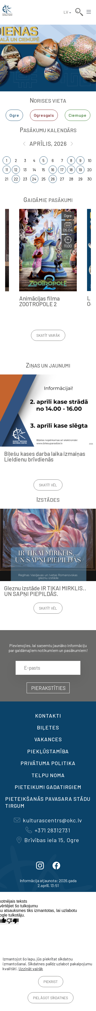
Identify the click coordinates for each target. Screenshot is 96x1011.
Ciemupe (78, 115)
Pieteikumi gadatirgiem (48, 787)
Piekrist (51, 981)
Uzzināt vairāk (30, 968)
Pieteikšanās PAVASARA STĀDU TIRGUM (47, 802)
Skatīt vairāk (48, 335)
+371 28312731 (48, 830)
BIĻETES (48, 727)
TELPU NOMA (48, 775)
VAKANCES (48, 739)
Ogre (14, 115)
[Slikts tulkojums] (12, 921)
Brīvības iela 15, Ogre (48, 839)
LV (65, 11)
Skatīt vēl (48, 485)
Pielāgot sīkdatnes (50, 998)
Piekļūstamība (48, 751)
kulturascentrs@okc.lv (48, 820)
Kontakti (48, 715)
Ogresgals (44, 115)
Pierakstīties (48, 688)
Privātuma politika (48, 763)
